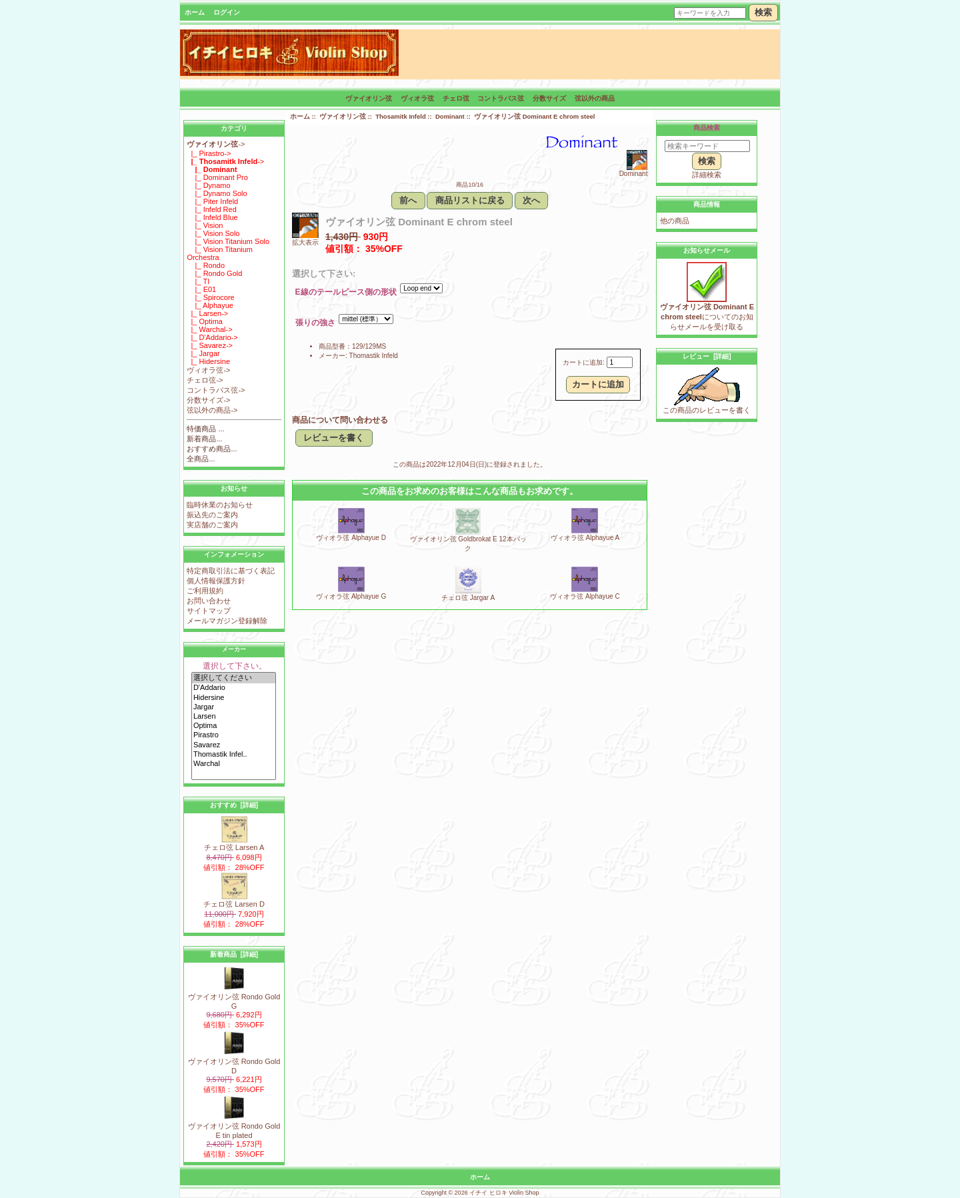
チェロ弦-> (205, 380)
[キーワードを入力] (710, 13)
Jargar (233, 707)
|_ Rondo (206, 265)
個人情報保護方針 (216, 581)
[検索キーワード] (707, 146)
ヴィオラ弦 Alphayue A (585, 537)
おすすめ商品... (212, 449)
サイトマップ (209, 611)
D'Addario (233, 688)
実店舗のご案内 (212, 525)
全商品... (201, 459)
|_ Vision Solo (213, 233)
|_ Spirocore (210, 297)
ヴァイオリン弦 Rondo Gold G (234, 997)
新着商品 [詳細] (234, 954)
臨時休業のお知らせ (220, 505)
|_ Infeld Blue (212, 217)
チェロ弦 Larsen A (234, 843)
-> (216, 144)
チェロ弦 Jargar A (468, 597)
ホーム (195, 12)
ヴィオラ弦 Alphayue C (584, 596)
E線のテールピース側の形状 (346, 292)
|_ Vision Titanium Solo (228, 241)
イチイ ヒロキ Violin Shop (504, 1192)
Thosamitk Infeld (400, 116)
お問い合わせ (209, 601)
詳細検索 (706, 175)
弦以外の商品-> (212, 410)
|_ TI (198, 281)
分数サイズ (549, 98)
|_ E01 (201, 289)
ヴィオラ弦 (417, 98)
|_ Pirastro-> (209, 153)
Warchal (233, 764)
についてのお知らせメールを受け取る (707, 313)
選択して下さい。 (235, 666)
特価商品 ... (205, 429)
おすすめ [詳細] (234, 805)
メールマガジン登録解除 (227, 621)
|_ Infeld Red (211, 209)
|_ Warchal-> (209, 329)
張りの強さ (315, 323)
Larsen (233, 716)
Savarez (233, 745)
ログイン (226, 12)
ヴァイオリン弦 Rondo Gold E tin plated (234, 1127)
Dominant (450, 116)
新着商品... (204, 439)
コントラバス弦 (500, 98)
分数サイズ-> (208, 400)
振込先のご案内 (212, 515)
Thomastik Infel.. (233, 754)
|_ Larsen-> (207, 313)
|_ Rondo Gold (214, 273)
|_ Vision (205, 225)
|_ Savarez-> (210, 345)
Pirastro (233, 735)
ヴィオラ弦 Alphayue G (351, 596)
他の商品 (674, 221)
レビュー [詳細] (707, 356)
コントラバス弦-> (216, 390)
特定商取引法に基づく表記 (231, 571)
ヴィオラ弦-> (208, 370)
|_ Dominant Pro (217, 177)
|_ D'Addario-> (212, 337)
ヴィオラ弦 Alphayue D (350, 537)
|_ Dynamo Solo (217, 193)
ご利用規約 (205, 591)
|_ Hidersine (208, 361)
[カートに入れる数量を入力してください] (620, 362)
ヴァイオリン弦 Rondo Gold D (234, 1062)
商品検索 (706, 127)
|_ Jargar (203, 353)
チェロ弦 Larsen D (234, 900)
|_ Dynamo (208, 185)
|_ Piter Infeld (212, 201)
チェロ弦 (456, 98)
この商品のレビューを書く (707, 406)
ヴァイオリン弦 (342, 116)
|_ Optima (205, 321)
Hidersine (233, 698)
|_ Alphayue (210, 305)
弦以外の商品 (595, 98)
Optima (233, 726)
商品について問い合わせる (340, 420)
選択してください (233, 678)
